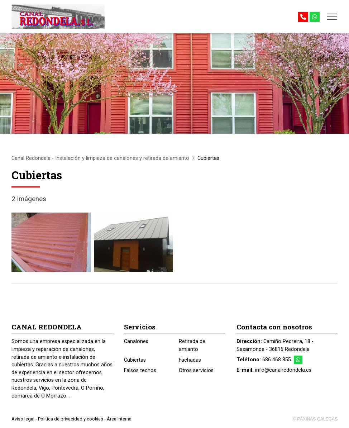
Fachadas (190, 360)
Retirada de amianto (192, 345)
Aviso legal (22, 419)
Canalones (136, 341)
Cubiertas (135, 360)
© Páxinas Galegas (315, 419)
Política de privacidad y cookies (70, 419)
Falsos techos (140, 370)
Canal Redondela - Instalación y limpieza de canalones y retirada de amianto (100, 158)
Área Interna (119, 419)
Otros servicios (196, 370)
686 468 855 (276, 360)
